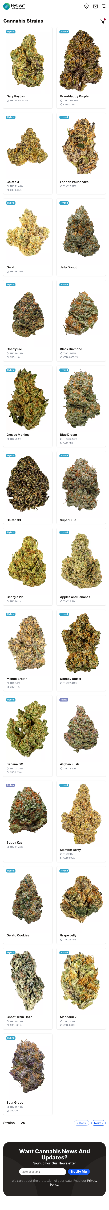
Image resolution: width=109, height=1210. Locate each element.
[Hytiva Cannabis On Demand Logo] (16, 6)
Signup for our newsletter (54, 1163)
